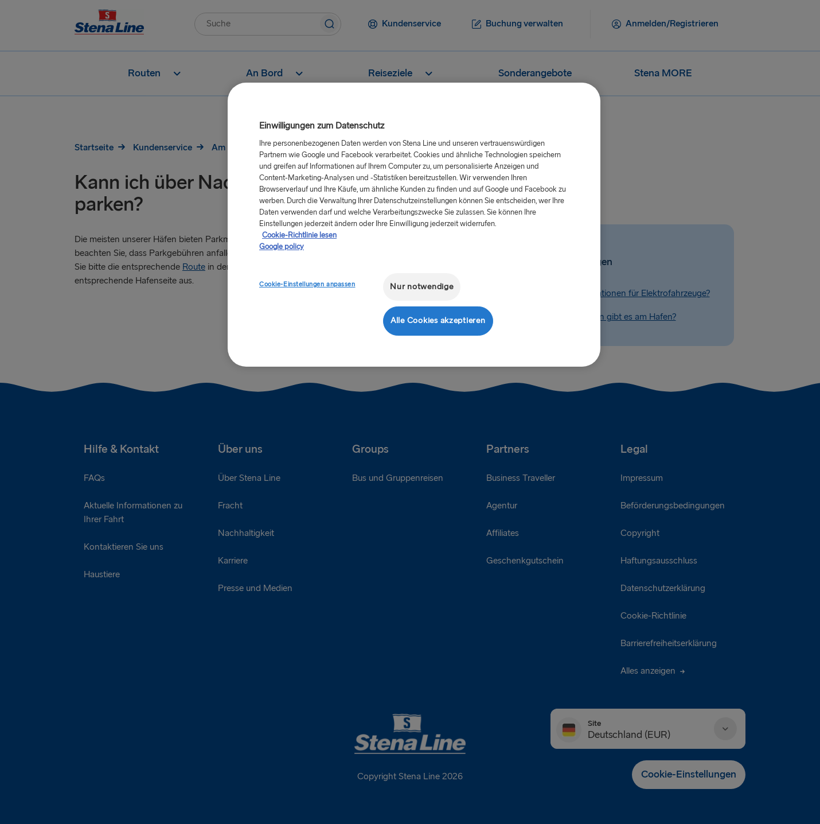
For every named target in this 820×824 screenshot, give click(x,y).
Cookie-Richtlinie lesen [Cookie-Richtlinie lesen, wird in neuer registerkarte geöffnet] (299, 235)
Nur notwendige (421, 286)
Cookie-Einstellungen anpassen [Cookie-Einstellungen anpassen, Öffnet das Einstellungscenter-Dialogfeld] (307, 284)
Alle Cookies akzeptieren (438, 320)
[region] (414, 225)
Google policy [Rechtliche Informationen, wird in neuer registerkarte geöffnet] (281, 246)
